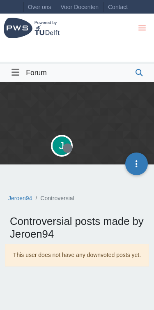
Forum (36, 73)
